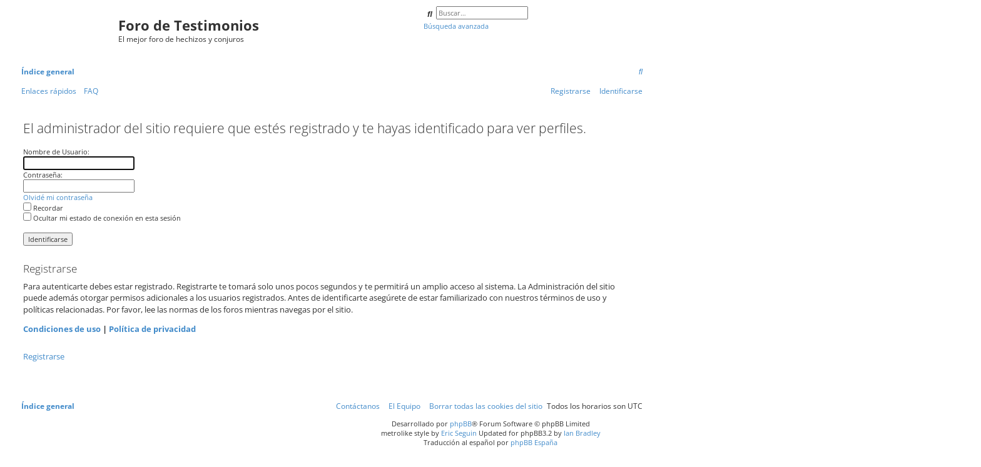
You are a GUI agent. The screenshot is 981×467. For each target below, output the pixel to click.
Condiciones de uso (62, 328)
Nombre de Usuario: (56, 151)
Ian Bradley (582, 433)
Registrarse (43, 356)
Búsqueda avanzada (456, 26)
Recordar (43, 208)
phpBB (461, 423)
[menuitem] (641, 72)
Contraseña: (43, 174)
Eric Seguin (459, 433)
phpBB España (534, 442)
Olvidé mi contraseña (58, 197)
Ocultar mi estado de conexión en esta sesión (102, 218)
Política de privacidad (152, 328)
